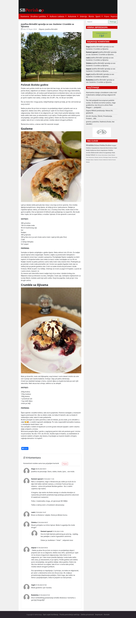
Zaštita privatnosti (87, 614)
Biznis (91, 16)
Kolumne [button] (72, 16)
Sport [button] (98, 16)
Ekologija (88, 159)
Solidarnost (105, 159)
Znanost (101, 159)
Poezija (109, 157)
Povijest (114, 145)
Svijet (115, 148)
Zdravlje (96, 157)
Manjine (113, 155)
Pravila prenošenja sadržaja (70, 614)
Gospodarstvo (95, 148)
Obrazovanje (114, 157)
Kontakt (107, 614)
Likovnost (100, 157)
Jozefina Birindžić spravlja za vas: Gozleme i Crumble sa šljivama (100, 48)
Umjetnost (96, 159)
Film (97, 155)
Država (96, 145)
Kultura (111, 148)
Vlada (113, 152)
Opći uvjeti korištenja (50, 614)
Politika (102, 145)
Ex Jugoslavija (107, 152)
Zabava (91, 159)
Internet (110, 159)
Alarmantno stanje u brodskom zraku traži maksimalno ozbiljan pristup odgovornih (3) (101, 94)
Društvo (108, 145)
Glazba (109, 155)
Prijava (106, 16)
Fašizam (93, 155)
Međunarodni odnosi (97, 152)
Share (25, 448)
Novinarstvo (91, 157)
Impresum (99, 614)
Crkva (87, 157)
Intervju (83, 16)
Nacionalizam (105, 155)
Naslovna (25, 16)
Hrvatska (90, 145)
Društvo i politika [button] (39, 16)
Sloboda (88, 162)
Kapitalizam (104, 150)
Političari (88, 148)
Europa (88, 155)
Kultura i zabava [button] (57, 16)
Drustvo (114, 159)
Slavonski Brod (104, 148)
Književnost (93, 150)
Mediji (88, 150)
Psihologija (105, 157)
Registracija (115, 16)
